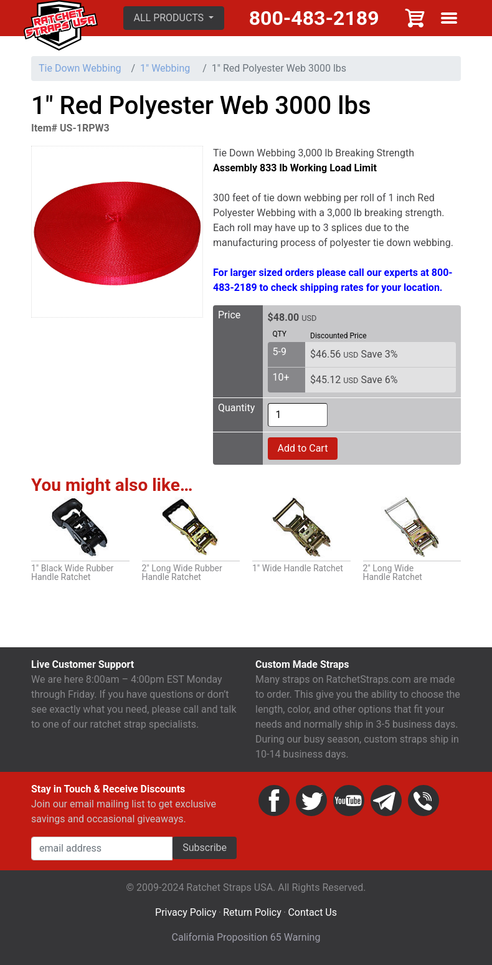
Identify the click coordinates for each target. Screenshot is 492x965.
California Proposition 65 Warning (246, 937)
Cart (415, 18)
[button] (174, 18)
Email (386, 800)
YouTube (348, 800)
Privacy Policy (186, 912)
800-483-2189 (314, 18)
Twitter (311, 800)
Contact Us (312, 912)
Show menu (449, 18)
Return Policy (252, 912)
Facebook (274, 800)
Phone (423, 800)
